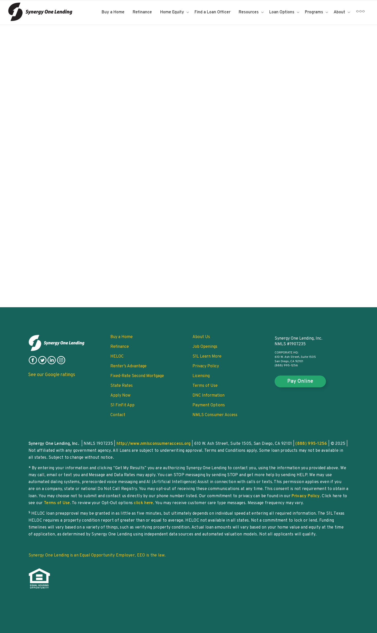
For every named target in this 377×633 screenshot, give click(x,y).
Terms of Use (205, 385)
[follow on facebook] (33, 363)
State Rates (121, 385)
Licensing (201, 376)
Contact (117, 415)
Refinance (142, 12)
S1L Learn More (206, 356)
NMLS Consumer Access (214, 415)
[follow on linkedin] (51, 363)
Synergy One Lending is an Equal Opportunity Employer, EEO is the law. (97, 555)
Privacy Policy (205, 366)
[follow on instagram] (61, 363)
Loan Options (282, 12)
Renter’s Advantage (128, 366)
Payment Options (208, 405)
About (340, 12)
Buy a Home (113, 12)
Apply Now (120, 395)
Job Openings (204, 346)
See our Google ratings (51, 375)
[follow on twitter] (42, 363)
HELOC (117, 356)
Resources (249, 12)
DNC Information (208, 395)
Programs (314, 12)
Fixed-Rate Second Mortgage (137, 376)
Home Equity (172, 12)
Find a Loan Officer (212, 12)
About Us (201, 337)
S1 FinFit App (122, 405)
